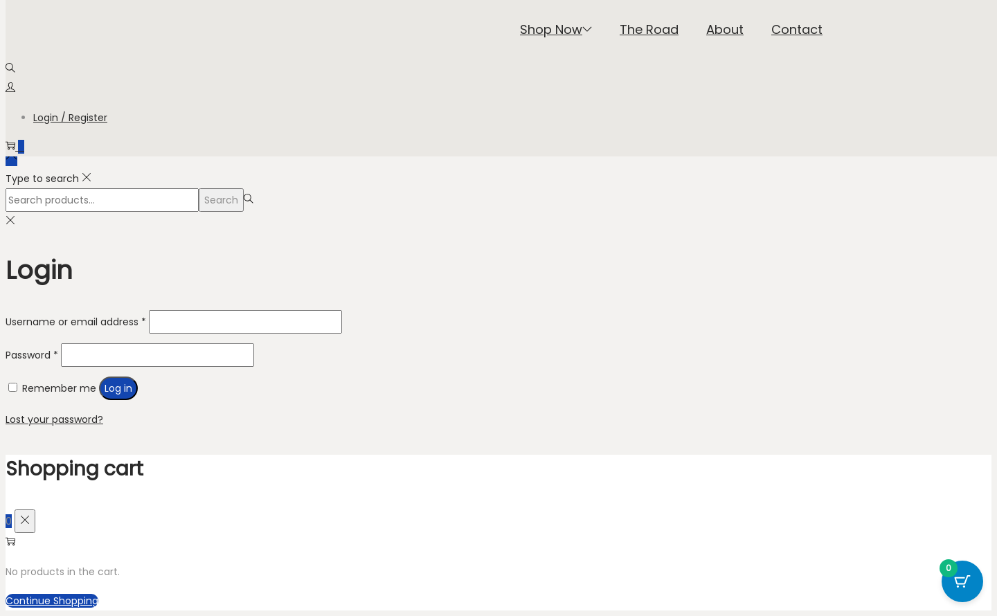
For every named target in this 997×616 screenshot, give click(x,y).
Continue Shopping (52, 601)
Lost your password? (54, 419)
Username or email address (76, 322)
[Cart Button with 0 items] (962, 581)
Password (32, 355)
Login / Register (70, 118)
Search (221, 200)
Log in (118, 388)
